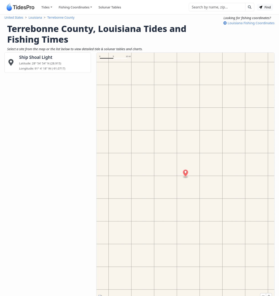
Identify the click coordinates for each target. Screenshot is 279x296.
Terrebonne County (60, 18)
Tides (45, 7)
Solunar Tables (109, 7)
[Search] (217, 7)
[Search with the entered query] (249, 7)
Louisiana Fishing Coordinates (249, 23)
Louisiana (35, 18)
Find (265, 7)
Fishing (73, 7)
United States (13, 18)
